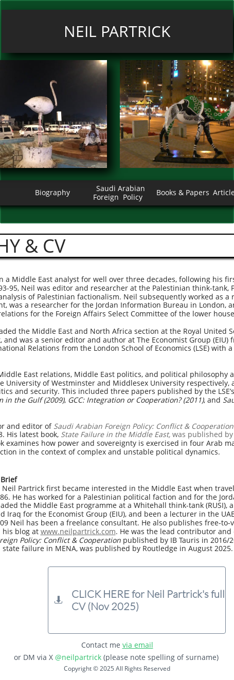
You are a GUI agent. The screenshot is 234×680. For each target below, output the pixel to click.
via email (137, 645)
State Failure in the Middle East (115, 434)
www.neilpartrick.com (78, 531)
